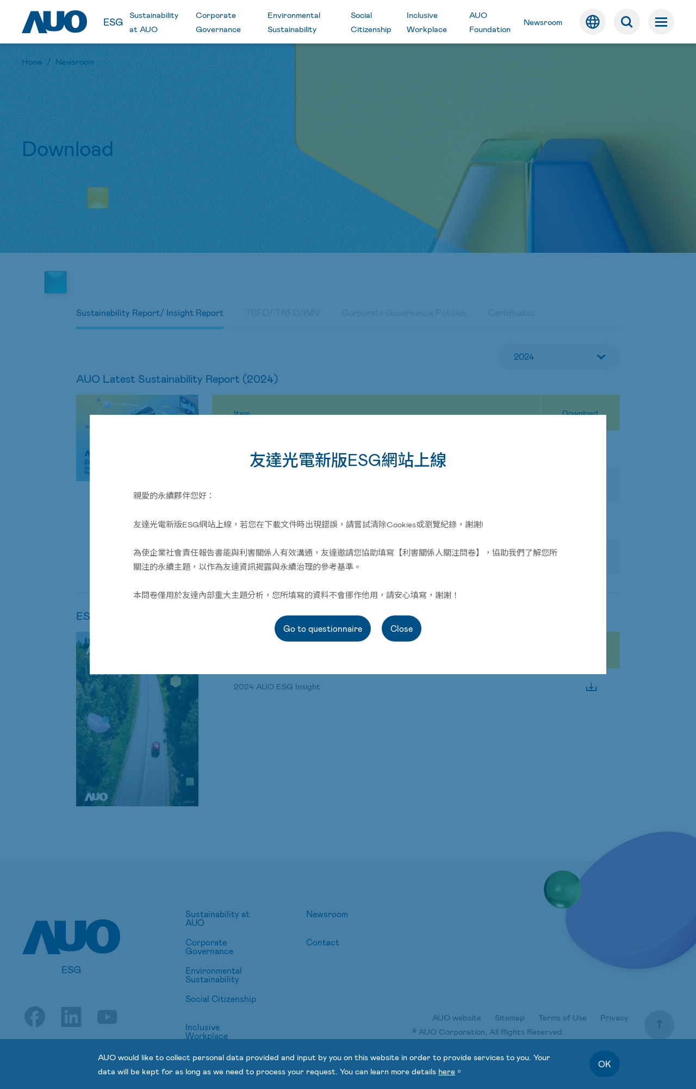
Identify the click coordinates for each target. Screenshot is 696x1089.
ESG (113, 22)
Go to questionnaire (322, 628)
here (446, 1071)
